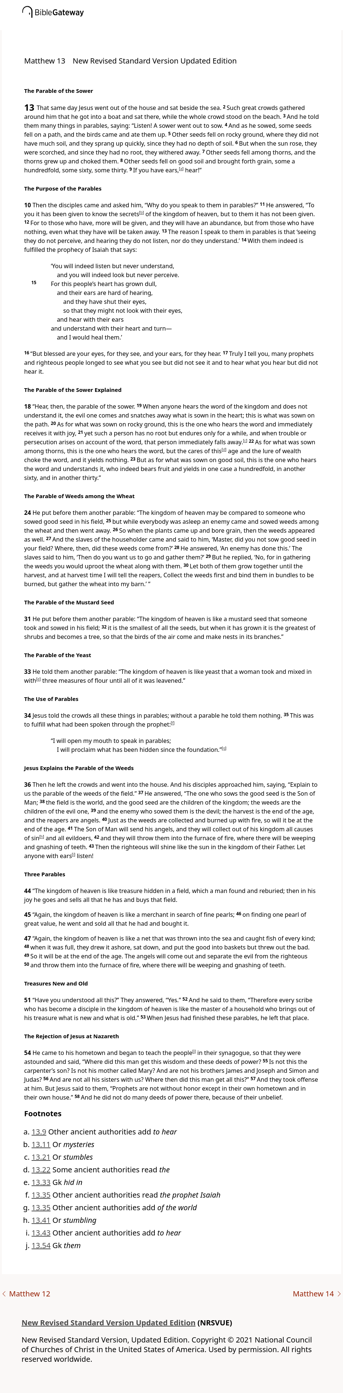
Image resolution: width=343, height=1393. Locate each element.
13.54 (41, 1245)
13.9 (39, 1132)
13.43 (41, 1233)
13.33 (41, 1182)
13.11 (41, 1144)
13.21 (41, 1157)
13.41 (41, 1220)
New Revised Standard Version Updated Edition (109, 1323)
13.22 (41, 1170)
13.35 (41, 1195)
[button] (182, 25)
